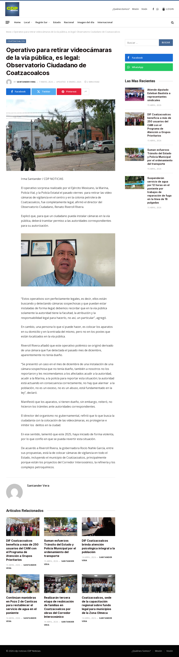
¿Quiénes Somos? (120, 9)
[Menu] (7, 22)
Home (17, 22)
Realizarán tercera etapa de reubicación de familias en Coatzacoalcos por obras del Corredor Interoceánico (59, 607)
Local (27, 22)
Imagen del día (85, 22)
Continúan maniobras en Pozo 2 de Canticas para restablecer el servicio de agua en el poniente (21, 605)
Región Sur (41, 22)
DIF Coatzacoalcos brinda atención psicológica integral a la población (98, 546)
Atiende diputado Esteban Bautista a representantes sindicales (158, 95)
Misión (135, 9)
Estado (57, 22)
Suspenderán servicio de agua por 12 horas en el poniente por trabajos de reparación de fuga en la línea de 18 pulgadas (159, 190)
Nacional (69, 22)
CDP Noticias (34, 650)
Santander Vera (26, 81)
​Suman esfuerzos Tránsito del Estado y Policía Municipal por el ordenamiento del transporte (60, 548)
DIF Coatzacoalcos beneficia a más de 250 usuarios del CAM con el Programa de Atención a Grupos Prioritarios (22, 550)
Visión (144, 9)
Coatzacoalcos (16, 41)
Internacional (105, 22)
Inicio (8, 31)
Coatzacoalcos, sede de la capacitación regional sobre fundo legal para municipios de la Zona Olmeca (96, 605)
